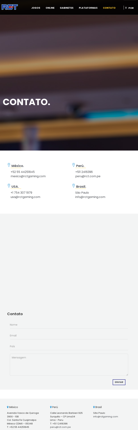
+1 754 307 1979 (21, 193)
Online (50, 8)
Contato (109, 8)
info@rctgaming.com (90, 197)
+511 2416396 (84, 172)
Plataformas (88, 8)
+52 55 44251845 (23, 172)
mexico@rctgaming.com (28, 176)
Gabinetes (66, 8)
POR (131, 8)
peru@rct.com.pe (87, 176)
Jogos (35, 8)
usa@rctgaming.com (25, 197)
